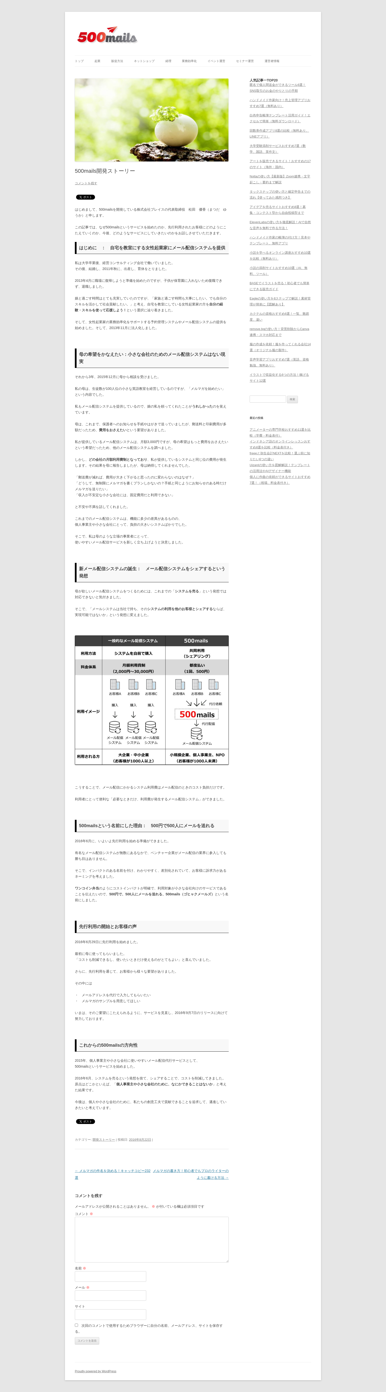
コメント (84, 1214)
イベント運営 (216, 61)
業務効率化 (189, 61)
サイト (80, 1306)
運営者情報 (272, 61)
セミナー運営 (245, 61)
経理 (168, 61)
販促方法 (117, 61)
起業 (97, 61)
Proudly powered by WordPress (95, 1371)
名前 (80, 1268)
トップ (79, 61)
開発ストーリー (104, 1139)
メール (82, 1287)
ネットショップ (144, 61)
